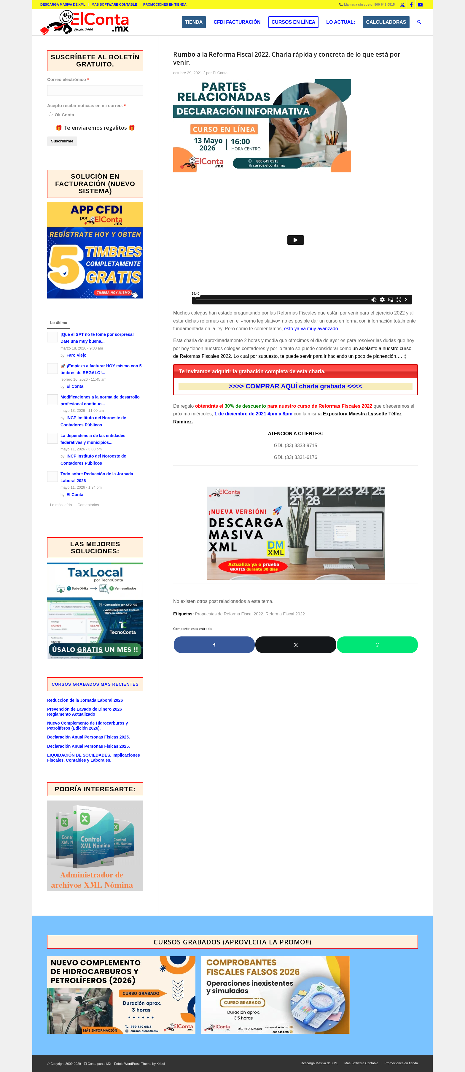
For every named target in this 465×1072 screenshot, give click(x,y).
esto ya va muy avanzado (311, 328)
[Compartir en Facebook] (214, 644)
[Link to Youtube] (420, 4)
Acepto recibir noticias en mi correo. (85, 105)
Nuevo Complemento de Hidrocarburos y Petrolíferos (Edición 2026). (87, 725)
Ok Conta (64, 114)
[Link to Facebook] (411, 4)
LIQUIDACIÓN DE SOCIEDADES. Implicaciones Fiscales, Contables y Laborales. (93, 758)
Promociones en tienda (165, 4)
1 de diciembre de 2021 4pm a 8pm (253, 413)
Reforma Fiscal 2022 (285, 614)
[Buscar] (419, 22)
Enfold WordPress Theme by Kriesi (139, 1063)
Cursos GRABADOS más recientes (95, 684)
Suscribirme (62, 141)
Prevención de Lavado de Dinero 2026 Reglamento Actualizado (84, 712)
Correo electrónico (66, 79)
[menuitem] (64, 4)
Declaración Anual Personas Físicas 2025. (88, 737)
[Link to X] (402, 4)
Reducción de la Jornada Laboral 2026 (85, 700)
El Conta (220, 73)
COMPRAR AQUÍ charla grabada (295, 386)
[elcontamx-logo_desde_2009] (84, 22)
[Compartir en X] (295, 644)
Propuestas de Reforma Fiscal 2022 (229, 614)
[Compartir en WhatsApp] (377, 644)
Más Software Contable (114, 4)
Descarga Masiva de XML (62, 4)
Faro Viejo (76, 355)
